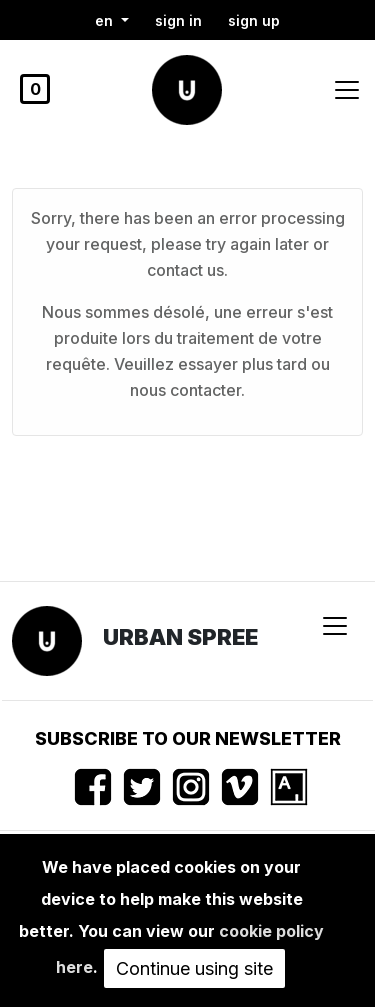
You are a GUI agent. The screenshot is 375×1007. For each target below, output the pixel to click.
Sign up (254, 20)
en (106, 20)
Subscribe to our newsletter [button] (188, 738)
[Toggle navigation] (347, 90)
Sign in (178, 20)
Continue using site (194, 968)
